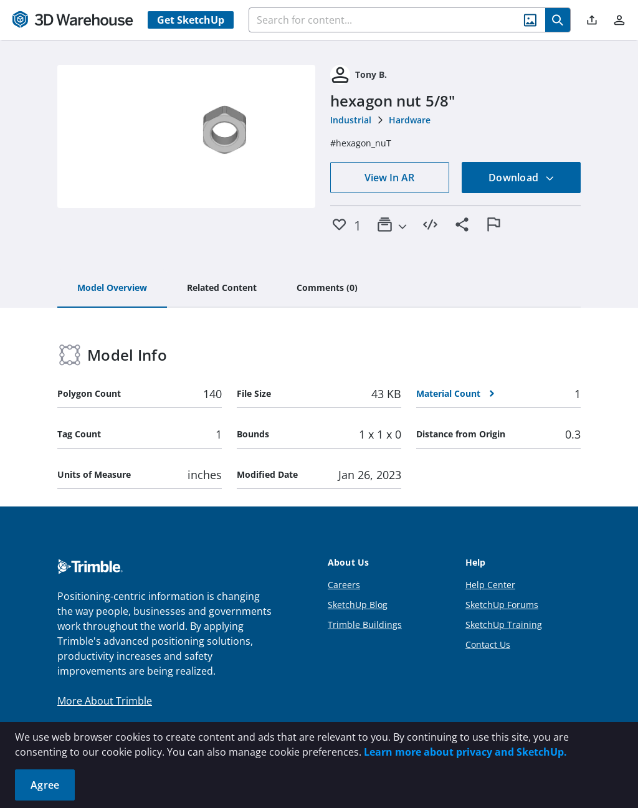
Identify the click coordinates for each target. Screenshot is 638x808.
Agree (45, 785)
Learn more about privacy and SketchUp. (465, 752)
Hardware (410, 120)
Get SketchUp (190, 20)
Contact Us (487, 644)
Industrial (350, 120)
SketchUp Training (503, 624)
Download (521, 177)
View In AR (389, 177)
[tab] (112, 288)
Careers (344, 585)
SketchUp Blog (358, 605)
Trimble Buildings (365, 624)
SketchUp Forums (501, 605)
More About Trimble (104, 701)
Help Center (490, 585)
